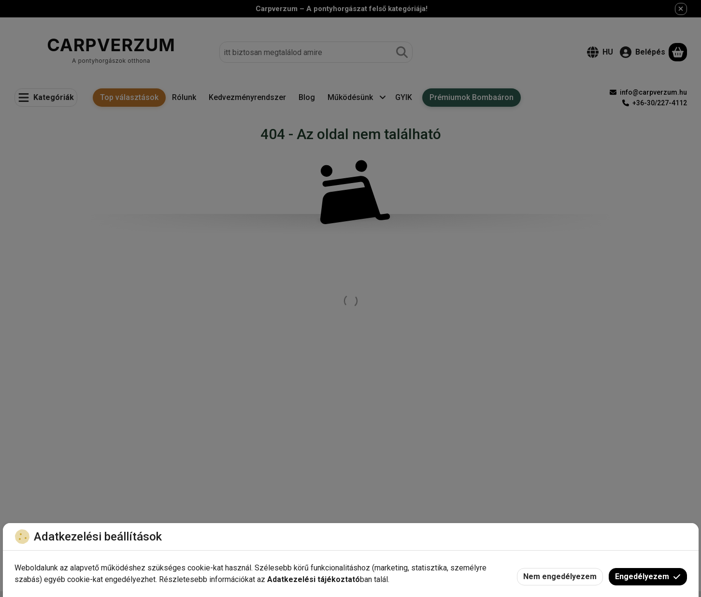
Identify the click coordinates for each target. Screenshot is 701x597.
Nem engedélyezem (560, 576)
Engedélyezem (648, 576)
